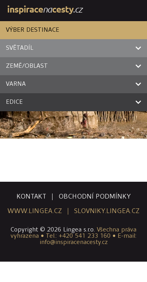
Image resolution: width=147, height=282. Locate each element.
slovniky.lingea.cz (107, 211)
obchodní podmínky (94, 196)
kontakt (31, 196)
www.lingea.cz (34, 211)
